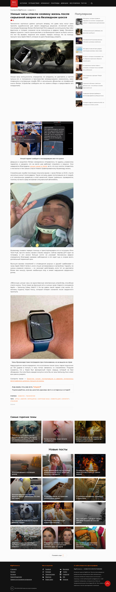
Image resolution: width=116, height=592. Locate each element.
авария (23, 399)
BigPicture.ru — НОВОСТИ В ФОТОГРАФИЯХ (88, 569)
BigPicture (22, 10)
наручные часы (43, 399)
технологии (30, 396)
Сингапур (65, 399)
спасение (14, 401)
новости (31, 10)
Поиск (97, 3)
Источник (12, 404)
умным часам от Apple (38, 166)
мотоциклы (32, 399)
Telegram (36, 387)
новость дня (55, 399)
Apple (17, 399)
